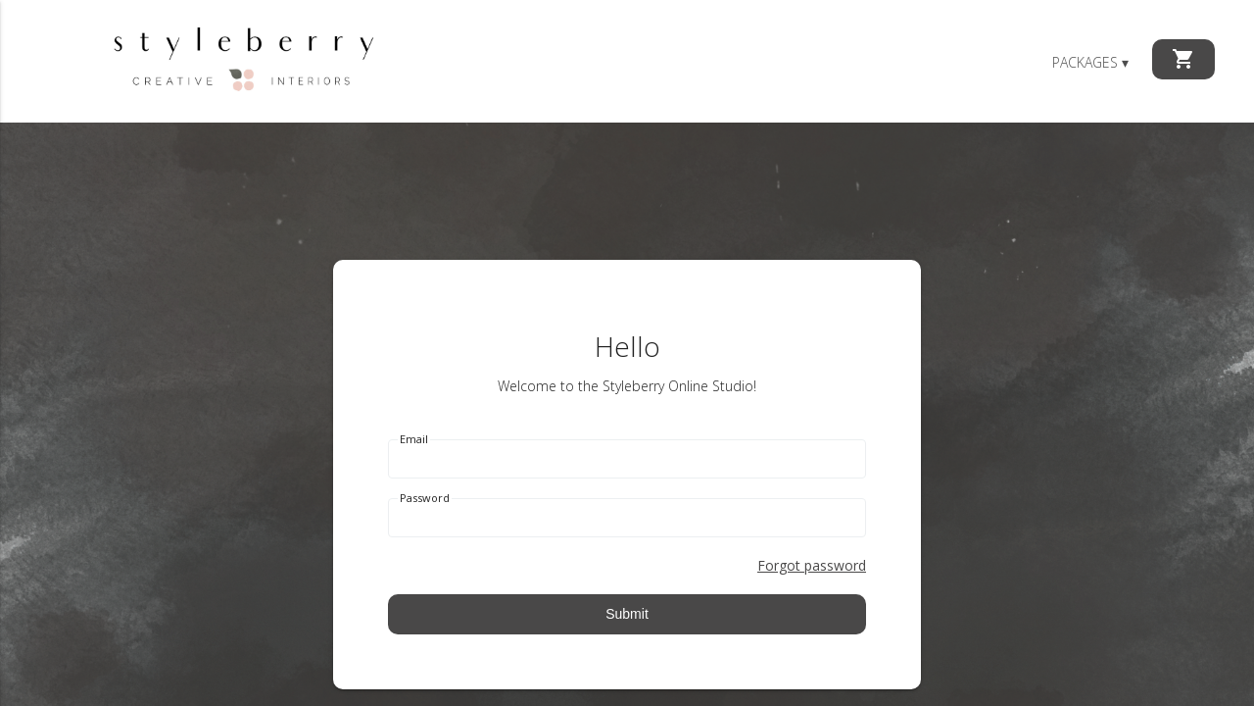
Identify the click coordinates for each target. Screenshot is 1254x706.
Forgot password (811, 565)
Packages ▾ (1090, 62)
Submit (627, 614)
